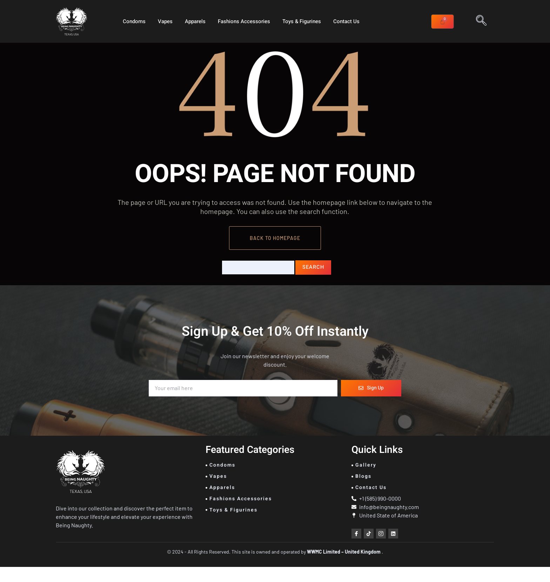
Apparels (195, 21)
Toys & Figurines (301, 21)
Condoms (134, 21)
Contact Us (346, 21)
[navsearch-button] (481, 21)
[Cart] (442, 21)
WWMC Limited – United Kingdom (344, 567)
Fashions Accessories (244, 21)
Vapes (165, 21)
